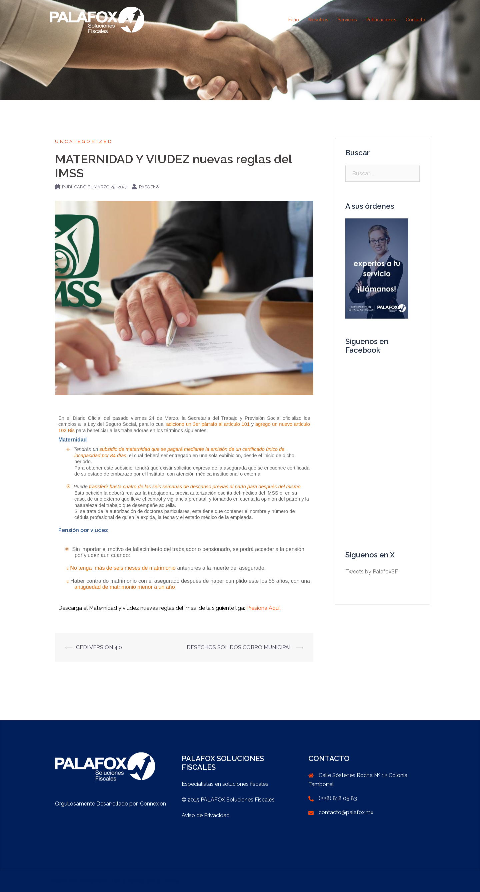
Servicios (347, 19)
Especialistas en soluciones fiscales (225, 784)
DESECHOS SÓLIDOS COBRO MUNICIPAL (239, 647)
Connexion (153, 803)
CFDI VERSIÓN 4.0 (99, 647)
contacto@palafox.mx (346, 812)
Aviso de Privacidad (206, 815)
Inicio (293, 19)
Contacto (415, 19)
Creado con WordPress (78, 881)
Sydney (136, 881)
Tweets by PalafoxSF (371, 571)
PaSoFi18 (149, 186)
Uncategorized (84, 141)
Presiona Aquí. (263, 608)
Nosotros (318, 19)
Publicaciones (381, 19)
